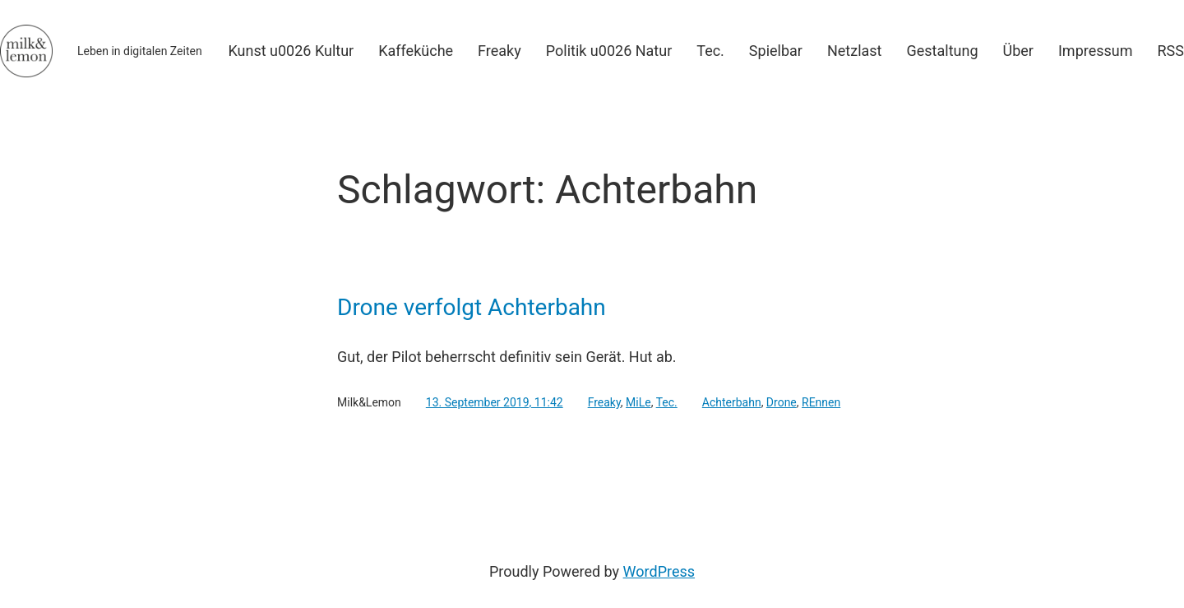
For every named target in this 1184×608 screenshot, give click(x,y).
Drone (781, 402)
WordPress (659, 571)
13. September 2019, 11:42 (494, 402)
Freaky (604, 402)
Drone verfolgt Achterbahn (471, 308)
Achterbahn (731, 402)
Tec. (667, 402)
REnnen (821, 402)
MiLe (638, 402)
